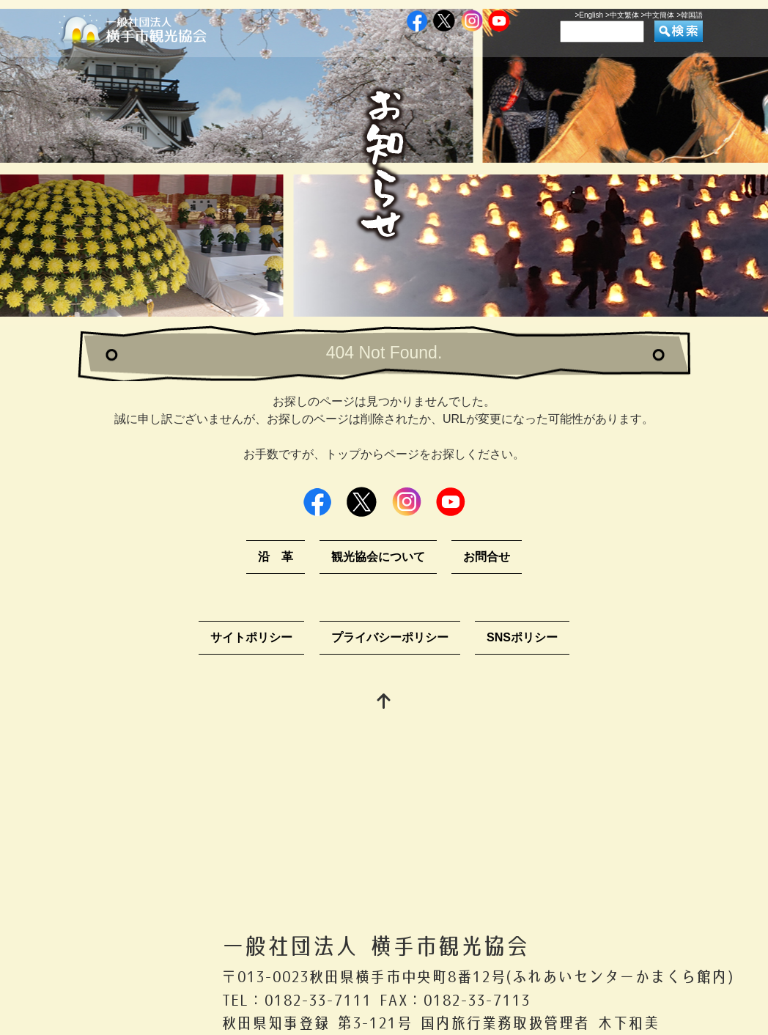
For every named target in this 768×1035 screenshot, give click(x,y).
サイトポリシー (251, 637)
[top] (384, 702)
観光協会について (378, 556)
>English (589, 15)
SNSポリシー (522, 637)
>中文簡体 (658, 15)
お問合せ (486, 556)
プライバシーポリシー (389, 637)
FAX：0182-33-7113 (455, 999)
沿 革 (275, 556)
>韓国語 (689, 15)
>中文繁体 (622, 15)
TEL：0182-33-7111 (296, 999)
